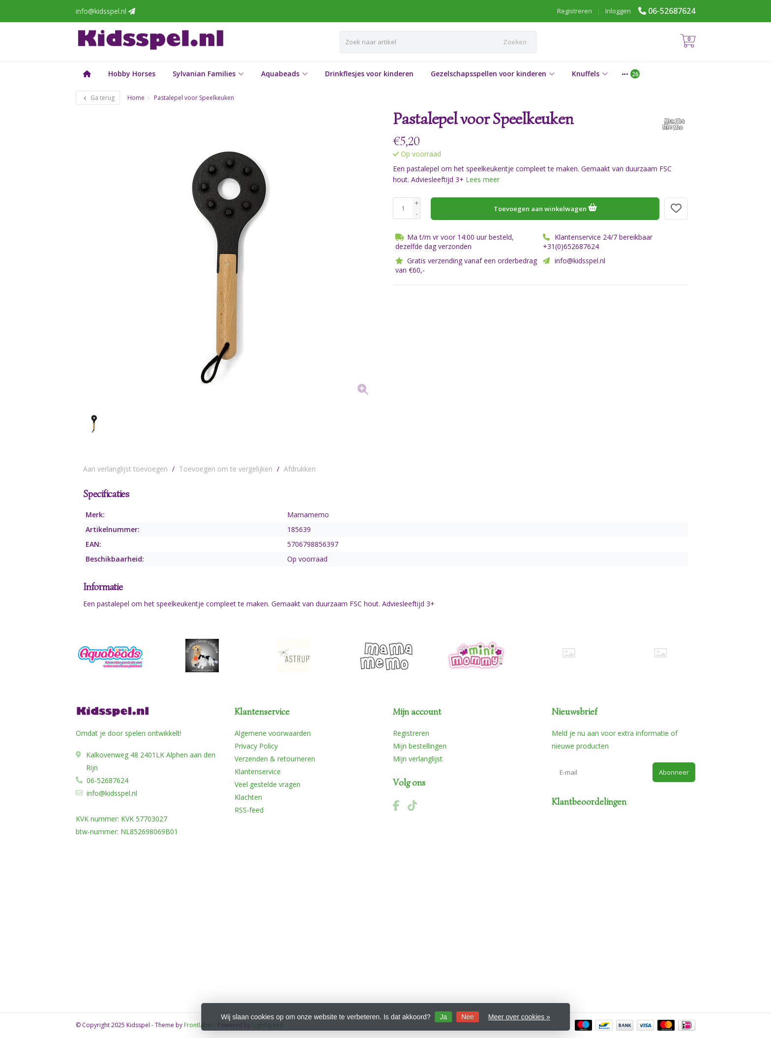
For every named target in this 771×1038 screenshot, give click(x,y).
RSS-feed (249, 810)
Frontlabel (198, 1025)
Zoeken (515, 41)
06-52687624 (671, 10)
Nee (467, 1017)
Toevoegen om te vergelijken (225, 468)
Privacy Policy (256, 746)
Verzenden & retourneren (275, 758)
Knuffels (590, 73)
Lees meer (483, 179)
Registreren (574, 10)
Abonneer (674, 772)
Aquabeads (284, 73)
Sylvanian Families (208, 73)
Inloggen (618, 10)
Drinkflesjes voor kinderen (369, 73)
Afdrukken (300, 468)
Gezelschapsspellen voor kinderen (493, 73)
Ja (443, 1017)
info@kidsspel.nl (112, 793)
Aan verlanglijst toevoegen (125, 468)
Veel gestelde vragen (267, 784)
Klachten (248, 797)
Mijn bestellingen (419, 746)
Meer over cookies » (519, 1017)
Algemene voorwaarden (273, 733)
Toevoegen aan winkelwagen (545, 207)
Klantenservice (258, 771)
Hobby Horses (131, 73)
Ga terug (98, 98)
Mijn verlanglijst (418, 758)
